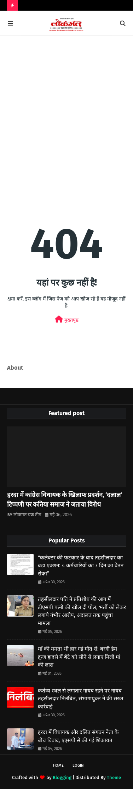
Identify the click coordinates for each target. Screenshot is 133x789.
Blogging (62, 777)
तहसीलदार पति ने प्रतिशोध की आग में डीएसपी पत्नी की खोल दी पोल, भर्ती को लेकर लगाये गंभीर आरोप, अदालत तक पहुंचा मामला (82, 611)
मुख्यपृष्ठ (67, 319)
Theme (114, 777)
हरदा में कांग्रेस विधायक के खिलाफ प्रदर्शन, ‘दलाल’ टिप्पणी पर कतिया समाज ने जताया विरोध (64, 499)
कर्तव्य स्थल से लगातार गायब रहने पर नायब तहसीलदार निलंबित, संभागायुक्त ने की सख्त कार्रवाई (80, 699)
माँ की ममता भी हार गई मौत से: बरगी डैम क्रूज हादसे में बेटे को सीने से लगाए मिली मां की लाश (79, 657)
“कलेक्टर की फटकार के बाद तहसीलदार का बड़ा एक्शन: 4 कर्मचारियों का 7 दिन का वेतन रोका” (80, 565)
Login (78, 765)
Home (58, 765)
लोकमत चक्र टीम (27, 514)
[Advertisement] (66, 117)
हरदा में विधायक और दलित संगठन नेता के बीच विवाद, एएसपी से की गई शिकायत (78, 736)
